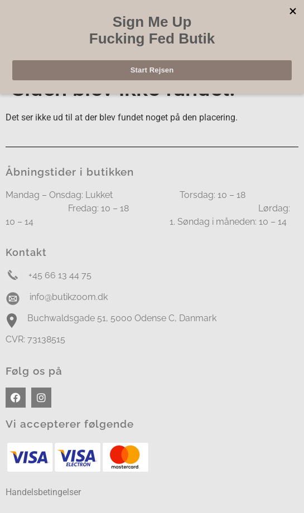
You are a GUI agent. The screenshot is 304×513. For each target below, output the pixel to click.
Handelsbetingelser (43, 492)
